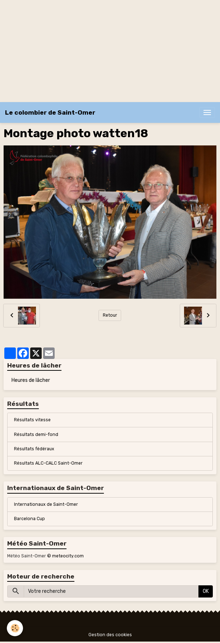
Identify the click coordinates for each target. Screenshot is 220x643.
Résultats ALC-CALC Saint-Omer (48, 463)
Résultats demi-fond (36, 434)
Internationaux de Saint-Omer (46, 504)
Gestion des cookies (110, 634)
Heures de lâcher (31, 380)
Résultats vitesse (32, 419)
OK (206, 591)
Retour (110, 315)
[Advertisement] (110, 50)
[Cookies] (15, 628)
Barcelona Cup (29, 518)
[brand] (50, 112)
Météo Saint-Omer (26, 555)
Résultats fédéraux (34, 448)
